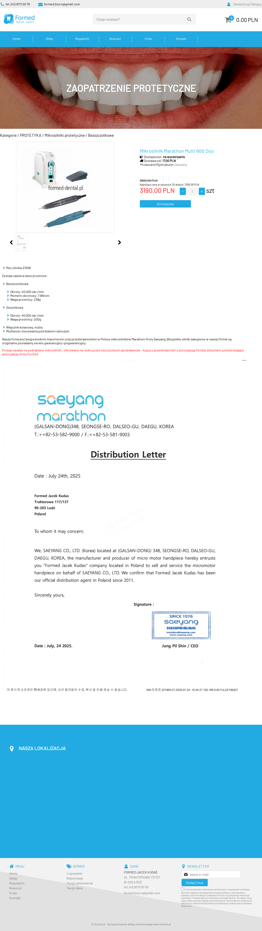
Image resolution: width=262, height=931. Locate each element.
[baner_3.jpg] (131, 88)
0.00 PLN (247, 19)
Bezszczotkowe (101, 135)
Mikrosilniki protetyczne (65, 135)
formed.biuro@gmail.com (142, 893)
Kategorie (8, 135)
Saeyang (181, 164)
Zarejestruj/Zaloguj (247, 4)
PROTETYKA (30, 135)
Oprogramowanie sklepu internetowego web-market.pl (139, 924)
